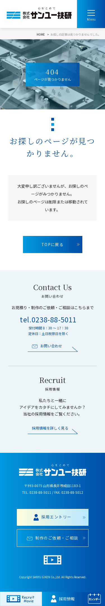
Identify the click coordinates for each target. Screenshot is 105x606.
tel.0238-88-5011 (48, 319)
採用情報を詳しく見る (50, 428)
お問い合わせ (47, 345)
